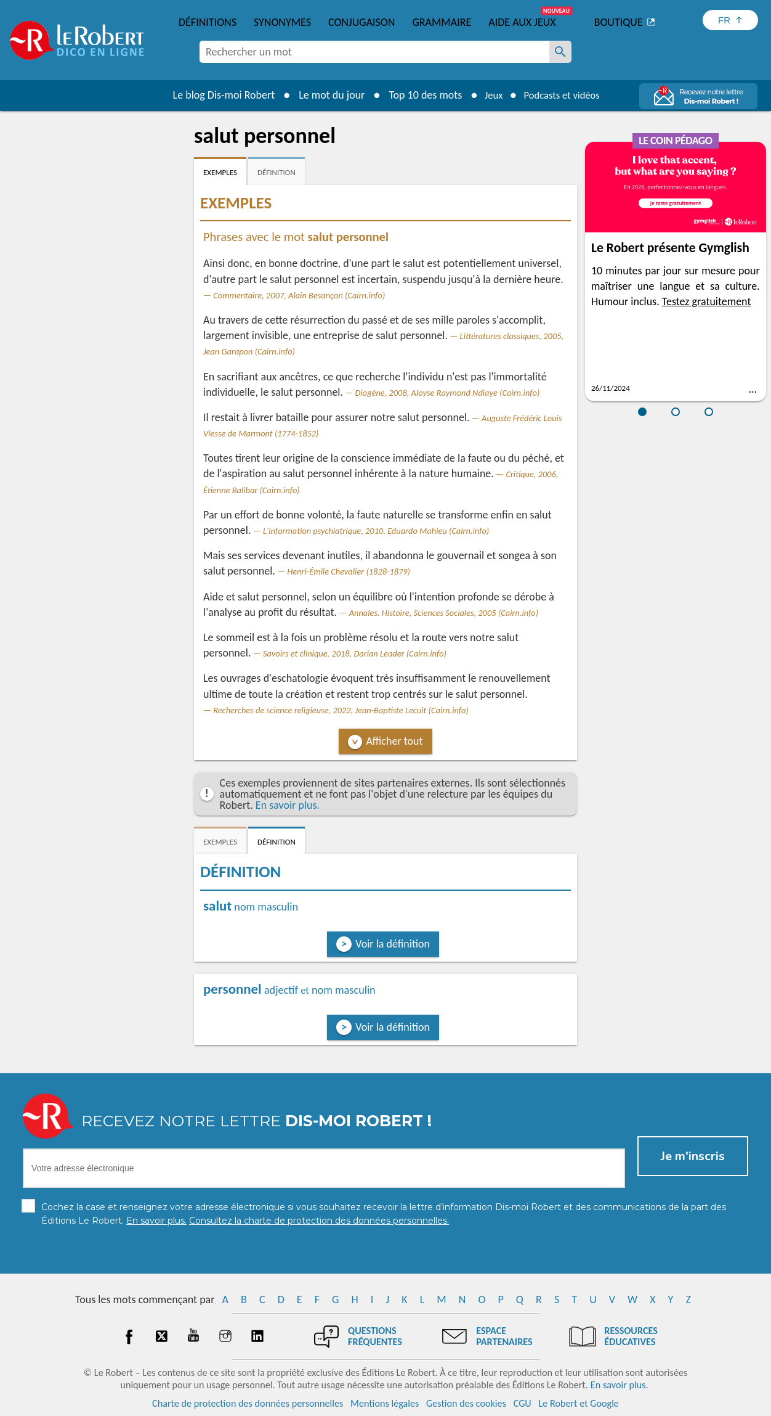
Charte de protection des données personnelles (247, 1403)
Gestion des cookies (466, 1403)
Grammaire (441, 22)
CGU (522, 1403)
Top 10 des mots (418, 95)
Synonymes (282, 22)
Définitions (207, 22)
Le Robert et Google (578, 1403)
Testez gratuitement (706, 301)
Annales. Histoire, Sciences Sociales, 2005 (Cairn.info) (443, 612)
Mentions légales (384, 1403)
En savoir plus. (288, 805)
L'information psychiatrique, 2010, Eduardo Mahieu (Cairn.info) (376, 530)
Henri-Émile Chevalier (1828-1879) (348, 571)
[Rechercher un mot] (560, 52)
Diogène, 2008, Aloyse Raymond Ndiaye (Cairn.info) (447, 392)
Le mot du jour (325, 95)
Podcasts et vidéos (564, 95)
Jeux (489, 95)
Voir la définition (392, 944)
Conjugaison (361, 22)
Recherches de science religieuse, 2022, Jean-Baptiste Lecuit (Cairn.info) (341, 710)
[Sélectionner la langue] (730, 20)
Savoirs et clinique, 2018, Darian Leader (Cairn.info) (354, 653)
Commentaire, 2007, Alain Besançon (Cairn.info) (299, 295)
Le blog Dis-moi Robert (217, 95)
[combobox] (374, 52)
